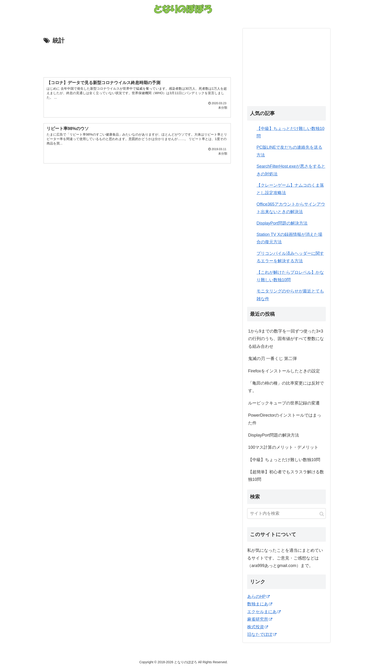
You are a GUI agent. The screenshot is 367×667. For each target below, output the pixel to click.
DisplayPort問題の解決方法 (282, 223)
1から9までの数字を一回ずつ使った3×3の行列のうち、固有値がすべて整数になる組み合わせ (286, 339)
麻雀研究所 (259, 619)
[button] (322, 514)
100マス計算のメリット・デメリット (283, 447)
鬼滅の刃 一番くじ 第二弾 (272, 358)
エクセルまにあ (264, 611)
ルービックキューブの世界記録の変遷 (284, 403)
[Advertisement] (137, 59)
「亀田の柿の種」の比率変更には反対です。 (286, 387)
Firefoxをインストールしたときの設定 (284, 371)
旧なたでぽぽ (261, 634)
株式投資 (257, 627)
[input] (286, 513)
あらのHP (258, 596)
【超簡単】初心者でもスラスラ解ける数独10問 (286, 476)
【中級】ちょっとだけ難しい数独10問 (284, 459)
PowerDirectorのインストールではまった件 (284, 419)
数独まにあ (259, 604)
